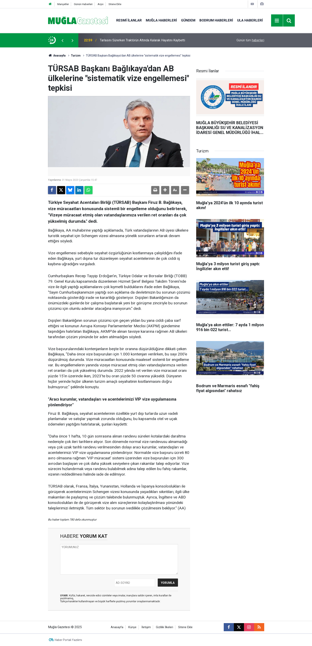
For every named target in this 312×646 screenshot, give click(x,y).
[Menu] (277, 21)
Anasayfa (57, 55)
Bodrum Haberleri (216, 20)
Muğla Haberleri (161, 20)
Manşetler (63, 4)
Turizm (76, 55)
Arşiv (100, 4)
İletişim (146, 627)
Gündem (188, 20)
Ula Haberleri (250, 20)
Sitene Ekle (115, 4)
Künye (132, 627)
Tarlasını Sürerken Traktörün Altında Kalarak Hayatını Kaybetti (142, 40)
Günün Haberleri (83, 4)
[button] (165, 190)
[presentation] (63, 40)
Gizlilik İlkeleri (164, 627)
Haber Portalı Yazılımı (68, 640)
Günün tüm (250, 40)
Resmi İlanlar (129, 20)
